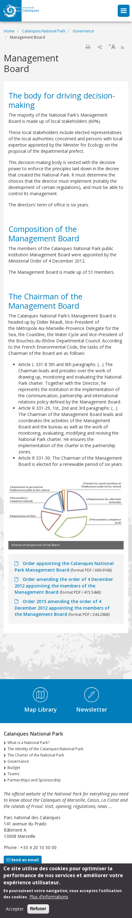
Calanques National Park (43, 31)
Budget (13, 767)
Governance (83, 31)
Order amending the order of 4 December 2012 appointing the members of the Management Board (64, 585)
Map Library (40, 709)
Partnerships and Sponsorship (34, 780)
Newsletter (91, 709)
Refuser (38, 911)
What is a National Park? (28, 742)
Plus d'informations (49, 899)
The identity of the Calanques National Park (45, 748)
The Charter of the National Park (35, 755)
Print (88, 47)
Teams (13, 773)
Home (9, 31)
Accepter (15, 912)
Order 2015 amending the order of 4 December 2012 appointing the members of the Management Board (62, 607)
